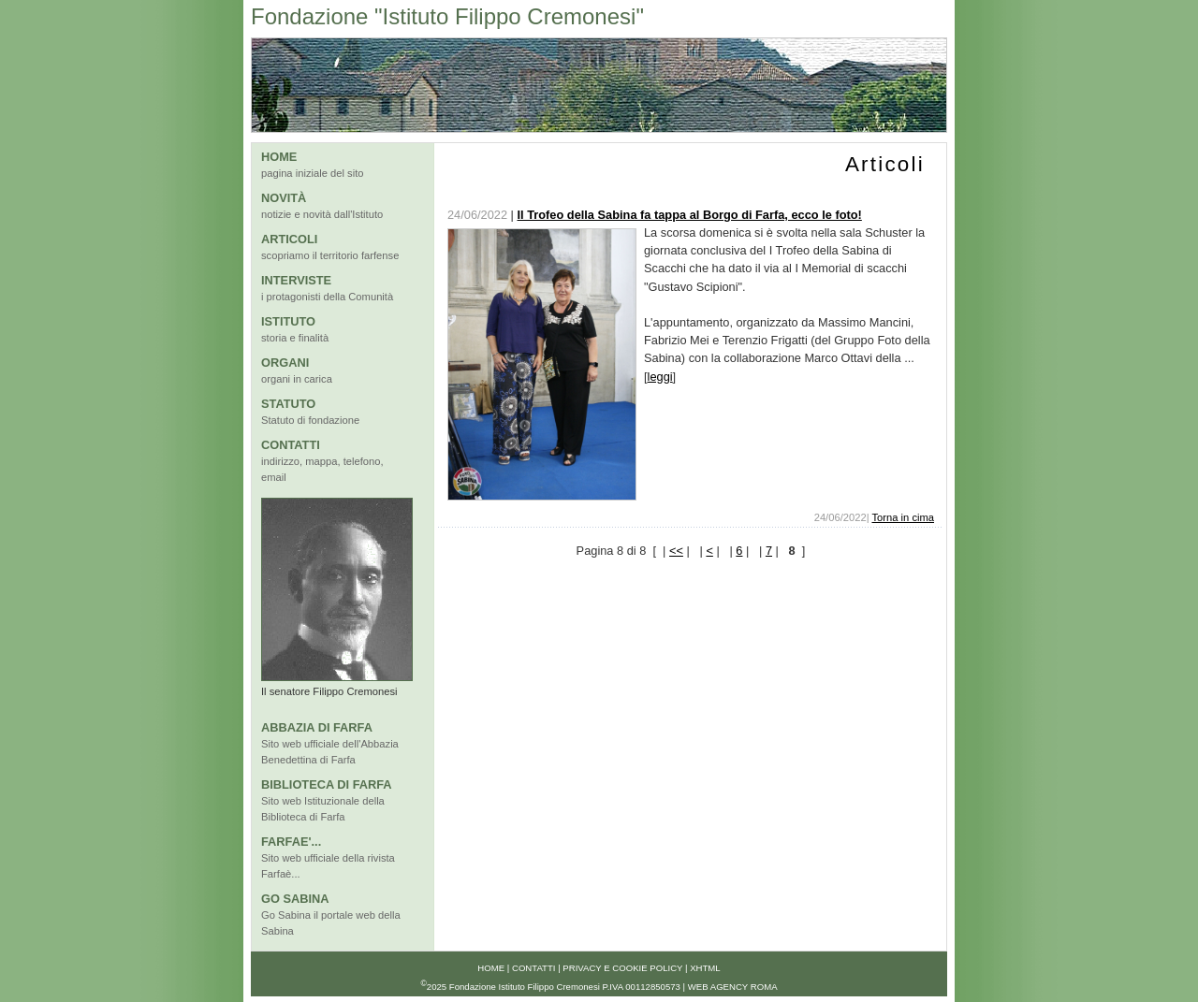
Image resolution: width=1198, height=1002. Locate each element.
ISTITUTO (288, 321)
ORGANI (285, 363)
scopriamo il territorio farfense (330, 255)
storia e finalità (295, 337)
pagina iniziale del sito (312, 173)
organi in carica (296, 379)
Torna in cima (902, 517)
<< (676, 551)
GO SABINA (295, 899)
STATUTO (288, 404)
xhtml (705, 968)
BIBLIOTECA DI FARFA (326, 784)
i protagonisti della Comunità (327, 296)
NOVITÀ (283, 198)
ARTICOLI (289, 239)
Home (490, 968)
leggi (660, 377)
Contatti (534, 968)
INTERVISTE (296, 280)
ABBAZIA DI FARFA (317, 727)
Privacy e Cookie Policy (622, 968)
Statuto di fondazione (310, 420)
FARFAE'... (291, 842)
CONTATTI (290, 445)
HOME (279, 157)
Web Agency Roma (733, 987)
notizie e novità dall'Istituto (322, 214)
